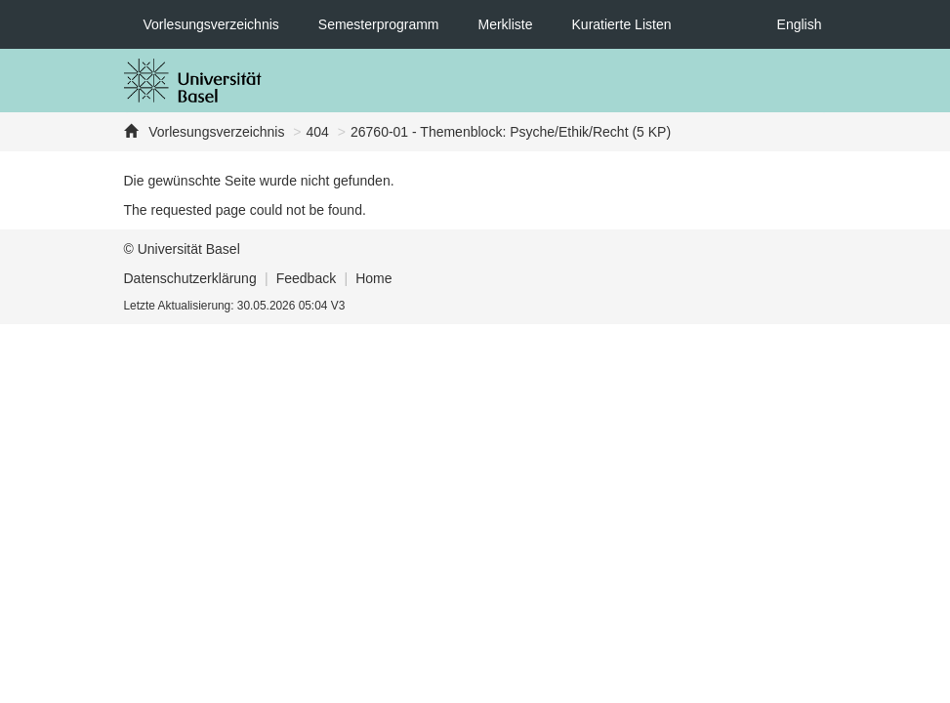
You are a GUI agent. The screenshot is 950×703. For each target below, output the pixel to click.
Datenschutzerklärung (190, 278)
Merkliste (505, 24)
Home (373, 278)
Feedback (306, 278)
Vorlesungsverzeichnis (211, 24)
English (799, 24)
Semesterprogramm (378, 24)
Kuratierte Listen (622, 24)
